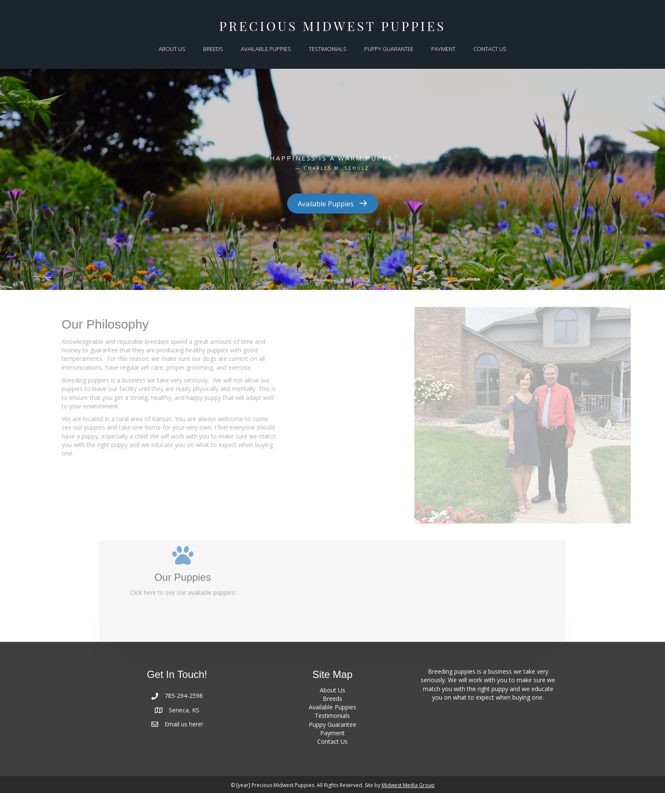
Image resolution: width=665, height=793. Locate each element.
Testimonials (332, 715)
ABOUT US (172, 49)
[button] (332, 204)
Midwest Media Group (408, 785)
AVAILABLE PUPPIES (266, 49)
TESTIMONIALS (327, 49)
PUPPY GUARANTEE (389, 49)
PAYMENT (443, 49)
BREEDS (213, 49)
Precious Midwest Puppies (332, 25)
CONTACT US (489, 49)
